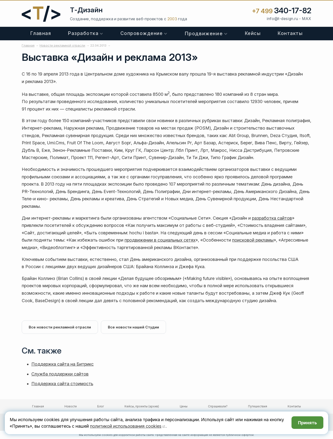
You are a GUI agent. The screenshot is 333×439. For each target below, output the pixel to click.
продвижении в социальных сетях (160, 240)
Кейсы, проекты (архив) (142, 406)
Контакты (290, 33)
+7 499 (281, 11)
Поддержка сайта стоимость (62, 383)
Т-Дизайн (86, 10)
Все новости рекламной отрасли (60, 327)
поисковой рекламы (253, 240)
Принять (307, 422)
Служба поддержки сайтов (60, 373)
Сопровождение (141, 33)
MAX (306, 18)
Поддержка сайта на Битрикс (62, 364)
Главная (40, 33)
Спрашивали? (218, 406)
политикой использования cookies (125, 426)
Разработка (83, 33)
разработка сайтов (272, 218)
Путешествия (257, 406)
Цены (183, 406)
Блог (100, 406)
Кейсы (253, 33)
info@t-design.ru (282, 18)
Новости (70, 406)
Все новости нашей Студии (133, 327)
